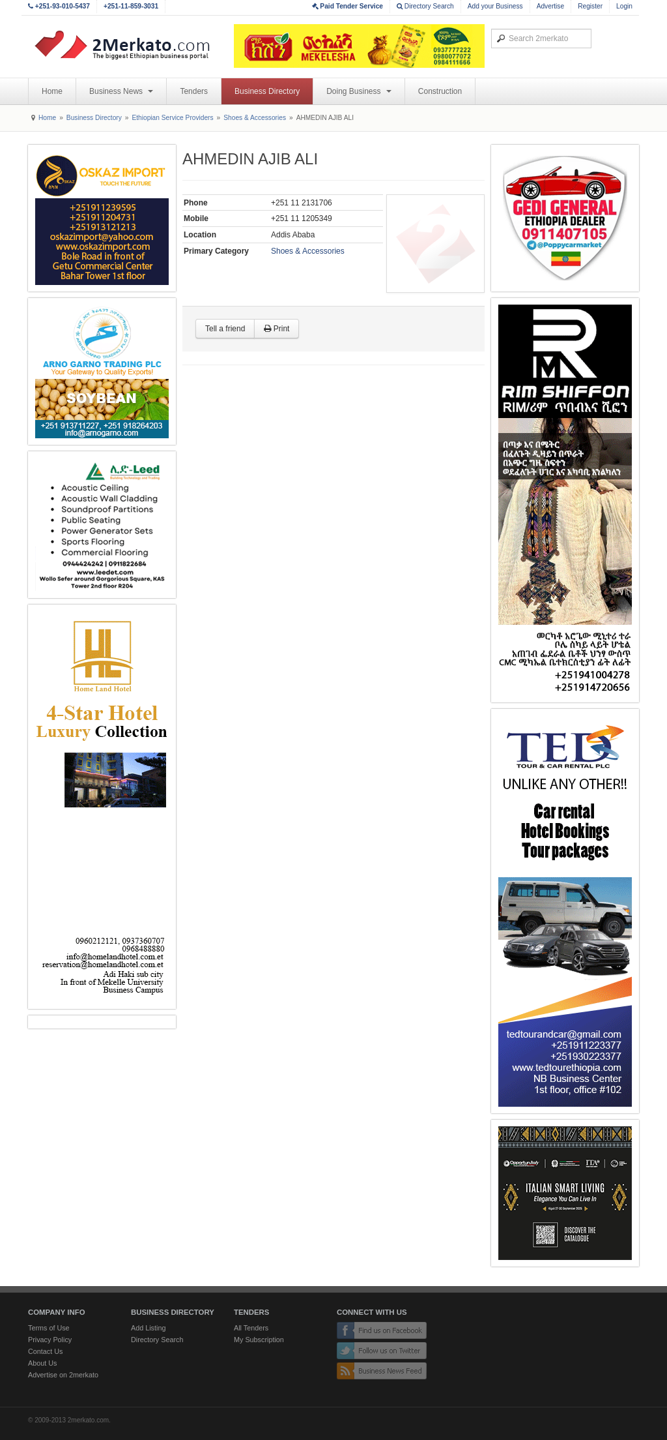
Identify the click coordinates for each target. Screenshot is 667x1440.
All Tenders (251, 1328)
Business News (121, 91)
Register (590, 6)
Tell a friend (225, 328)
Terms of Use (49, 1328)
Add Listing (148, 1328)
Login (624, 6)
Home (52, 91)
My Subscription (259, 1339)
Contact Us (45, 1351)
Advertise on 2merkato (63, 1375)
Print (276, 328)
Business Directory (267, 91)
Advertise (550, 6)
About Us (42, 1363)
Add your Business (495, 6)
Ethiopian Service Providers (172, 117)
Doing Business (358, 91)
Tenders (194, 91)
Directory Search (425, 6)
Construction (440, 91)
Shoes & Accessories (254, 117)
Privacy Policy (50, 1339)
